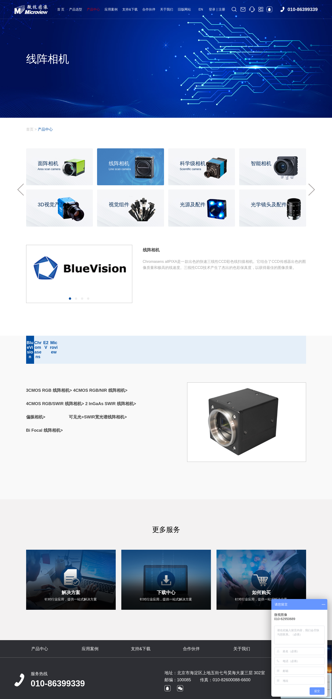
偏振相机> (35, 403)
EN (201, 9)
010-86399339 (58, 669)
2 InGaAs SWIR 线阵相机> (110, 389)
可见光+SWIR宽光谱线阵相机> (98, 403)
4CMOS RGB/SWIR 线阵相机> (55, 389)
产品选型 (75, 9)
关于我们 (166, 9)
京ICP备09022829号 (99, 693)
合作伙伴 (148, 9)
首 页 (61, 9)
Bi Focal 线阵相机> (44, 416)
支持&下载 (129, 9)
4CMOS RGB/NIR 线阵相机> (100, 376)
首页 (30, 129)
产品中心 (93, 9)
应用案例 (111, 9)
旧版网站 (184, 9)
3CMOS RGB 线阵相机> (49, 376)
